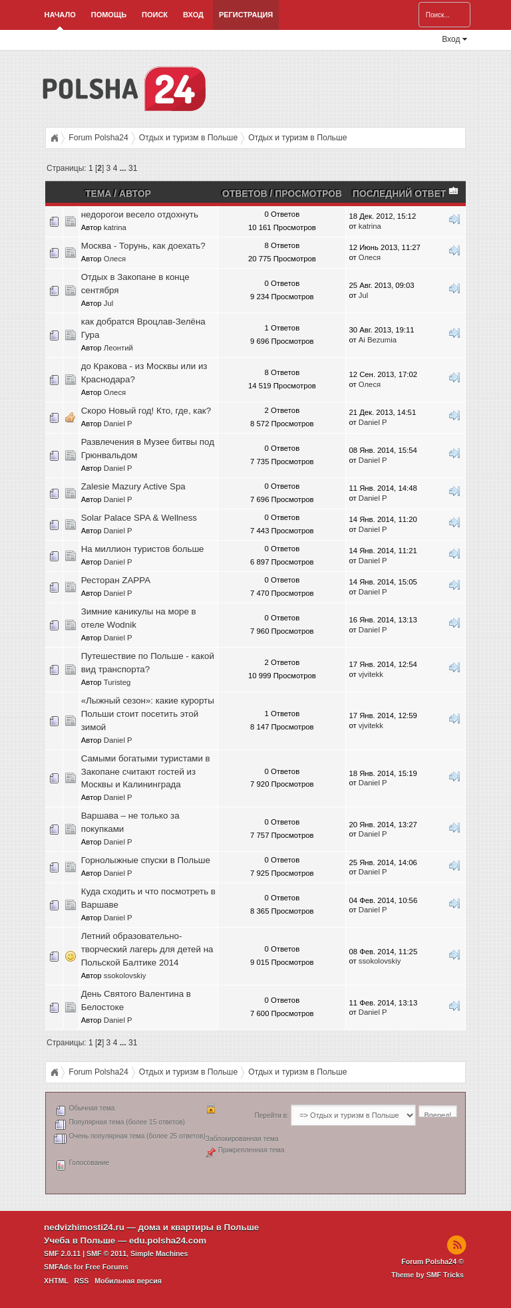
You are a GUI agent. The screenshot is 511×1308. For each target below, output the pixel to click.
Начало (60, 15)
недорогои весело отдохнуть (139, 214)
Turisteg (117, 682)
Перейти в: (271, 1115)
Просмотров (308, 193)
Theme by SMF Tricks (427, 1275)
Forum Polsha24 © (432, 1261)
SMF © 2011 (106, 1253)
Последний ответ (406, 193)
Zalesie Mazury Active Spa (133, 486)
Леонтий (118, 348)
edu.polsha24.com (167, 1240)
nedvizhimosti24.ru (84, 1227)
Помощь (108, 15)
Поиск (155, 15)
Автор (135, 193)
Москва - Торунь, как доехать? (143, 246)
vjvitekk (371, 674)
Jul (108, 303)
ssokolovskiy (125, 976)
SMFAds (58, 1267)
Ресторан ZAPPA (115, 580)
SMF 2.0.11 (62, 1253)
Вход (193, 15)
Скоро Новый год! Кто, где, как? (146, 411)
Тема (98, 193)
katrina (115, 227)
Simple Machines (159, 1253)
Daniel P (118, 424)
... (124, 168)
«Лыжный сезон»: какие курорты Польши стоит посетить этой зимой (147, 714)
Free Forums (106, 1267)
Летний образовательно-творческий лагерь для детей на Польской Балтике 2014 (147, 949)
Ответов (244, 193)
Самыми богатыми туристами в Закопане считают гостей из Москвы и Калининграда (145, 771)
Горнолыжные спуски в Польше (145, 860)
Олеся (115, 259)
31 (132, 168)
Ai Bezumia (378, 340)
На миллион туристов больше (142, 549)
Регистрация (246, 15)
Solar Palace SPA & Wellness (139, 518)
